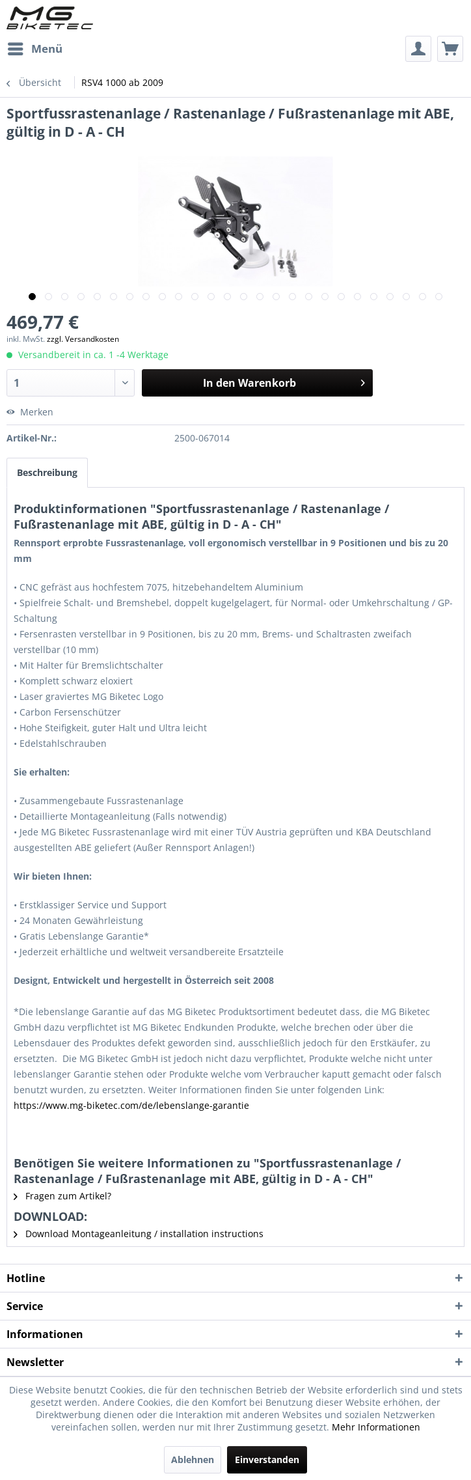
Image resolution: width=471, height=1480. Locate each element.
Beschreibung (47, 472)
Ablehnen (192, 1459)
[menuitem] (34, 49)
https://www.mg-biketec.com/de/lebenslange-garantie (131, 1105)
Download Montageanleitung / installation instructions (138, 1233)
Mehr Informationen (376, 1427)
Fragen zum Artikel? (62, 1196)
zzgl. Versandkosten (83, 338)
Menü (35, 47)
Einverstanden (267, 1459)
